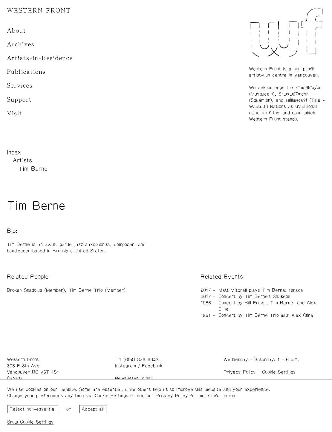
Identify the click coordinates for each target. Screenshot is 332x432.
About (16, 30)
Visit (14, 113)
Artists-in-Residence (40, 58)
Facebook (152, 366)
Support (19, 99)
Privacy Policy (240, 372)
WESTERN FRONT (39, 10)
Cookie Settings (279, 372)
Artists (22, 160)
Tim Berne (33, 169)
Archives (21, 44)
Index (14, 152)
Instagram (125, 366)
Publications (26, 72)
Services (20, 85)
